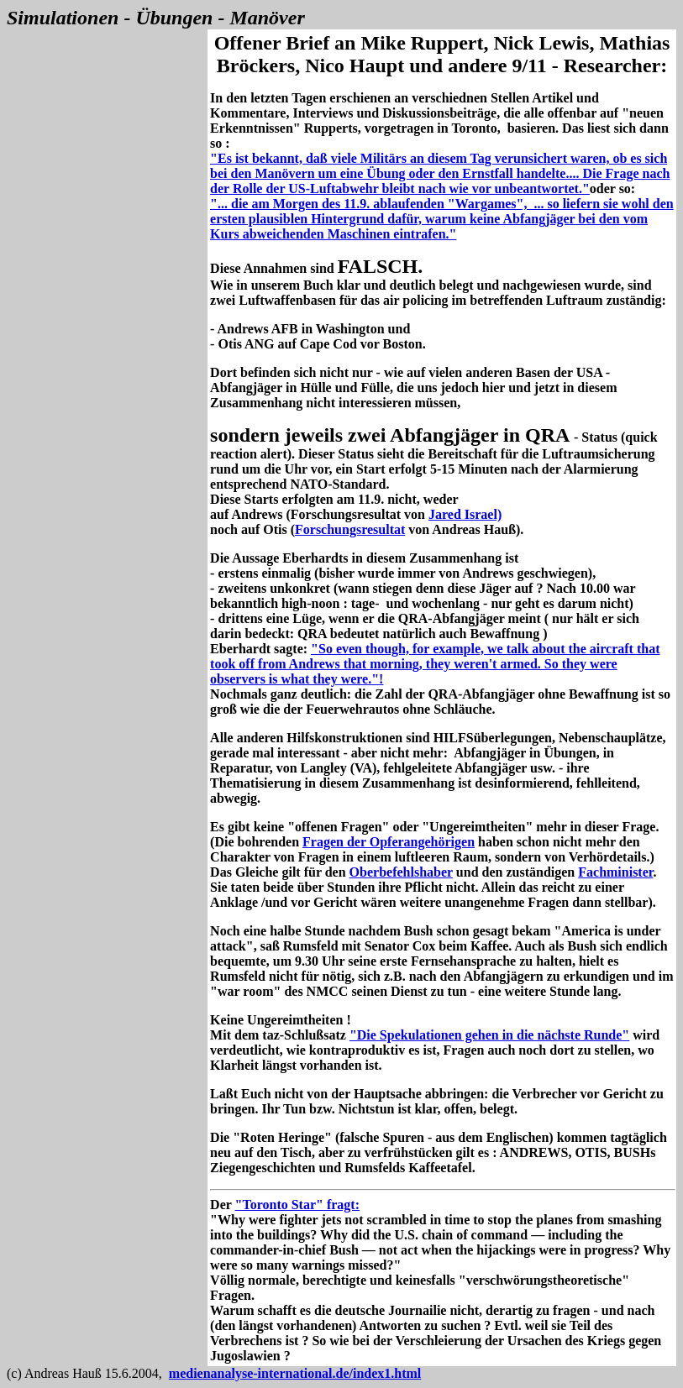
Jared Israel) (465, 514)
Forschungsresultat (350, 529)
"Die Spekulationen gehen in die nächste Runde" (489, 1035)
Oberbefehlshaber (401, 872)
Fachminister (615, 872)
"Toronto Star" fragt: (297, 1204)
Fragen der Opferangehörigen (388, 842)
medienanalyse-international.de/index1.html (295, 1373)
